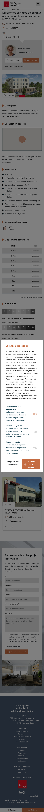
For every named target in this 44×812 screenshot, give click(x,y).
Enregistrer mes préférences (13, 463)
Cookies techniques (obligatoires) (13, 408)
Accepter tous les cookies (29, 464)
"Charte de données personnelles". (23, 398)
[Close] (40, 342)
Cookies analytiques (14, 426)
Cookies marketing (13, 442)
